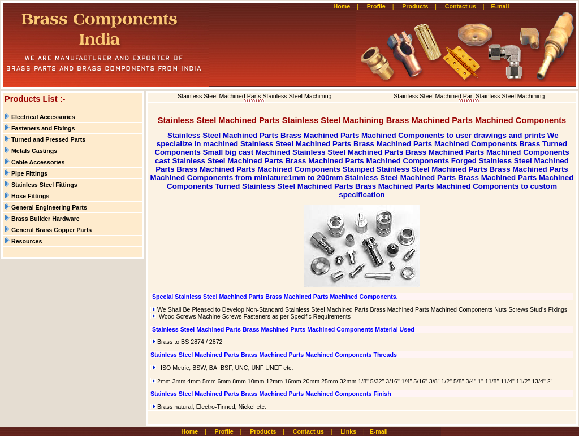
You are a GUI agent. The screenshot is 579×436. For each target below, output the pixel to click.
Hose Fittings (30, 196)
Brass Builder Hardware (45, 218)
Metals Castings (34, 150)
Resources (26, 241)
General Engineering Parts (49, 207)
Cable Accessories (37, 162)
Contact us (460, 6)
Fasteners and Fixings (43, 128)
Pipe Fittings (29, 173)
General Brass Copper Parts (51, 229)
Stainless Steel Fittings (44, 184)
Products (415, 6)
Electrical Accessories (43, 117)
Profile (376, 6)
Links (348, 431)
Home (342, 6)
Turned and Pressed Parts (48, 139)
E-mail (501, 6)
